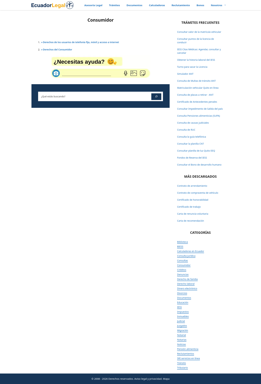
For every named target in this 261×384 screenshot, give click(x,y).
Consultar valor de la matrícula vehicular (199, 31)
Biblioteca (182, 241)
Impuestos (183, 311)
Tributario (182, 367)
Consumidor (184, 265)
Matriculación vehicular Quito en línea (198, 87)
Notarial (181, 335)
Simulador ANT (185, 73)
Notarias (181, 339)
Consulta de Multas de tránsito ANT (196, 80)
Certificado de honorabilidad (192, 199)
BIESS (180, 246)
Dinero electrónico (187, 288)
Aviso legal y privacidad (148, 378)
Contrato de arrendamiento (192, 185)
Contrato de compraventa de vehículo (197, 192)
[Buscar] (156, 96)
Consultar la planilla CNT (190, 143)
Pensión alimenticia (187, 349)
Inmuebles (183, 316)
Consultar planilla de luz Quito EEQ (196, 150)
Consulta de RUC (186, 129)
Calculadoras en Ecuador (190, 251)
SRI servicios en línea (188, 358)
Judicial (181, 321)
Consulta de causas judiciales (193, 122)
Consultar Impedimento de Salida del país (200, 108)
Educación (182, 302)
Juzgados (182, 325)
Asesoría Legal (93, 5)
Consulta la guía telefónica (191, 136)
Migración (182, 330)
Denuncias (183, 274)
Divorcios (182, 293)
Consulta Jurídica (186, 255)
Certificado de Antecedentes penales (197, 101)
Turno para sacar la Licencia (192, 66)
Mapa (166, 378)
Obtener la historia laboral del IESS (196, 59)
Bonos (200, 5)
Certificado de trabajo (189, 206)
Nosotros (220, 5)
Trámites (114, 5)
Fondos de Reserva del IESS (192, 157)
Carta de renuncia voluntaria (192, 213)
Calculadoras (157, 5)
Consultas (182, 260)
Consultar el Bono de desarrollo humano (199, 164)
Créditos (181, 269)
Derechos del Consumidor (57, 49)
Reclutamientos (185, 353)
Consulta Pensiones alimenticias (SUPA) (198, 115)
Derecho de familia (187, 279)
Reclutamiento (181, 5)
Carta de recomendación (190, 220)
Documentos (134, 5)
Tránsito (181, 363)
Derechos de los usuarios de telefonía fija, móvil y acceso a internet (81, 42)
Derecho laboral (186, 283)
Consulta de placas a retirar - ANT (195, 94)
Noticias (181, 344)
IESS (179, 307)
